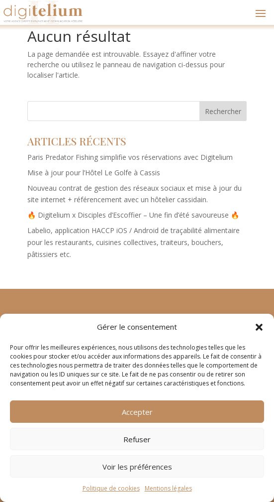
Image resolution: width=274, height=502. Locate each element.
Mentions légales (168, 488)
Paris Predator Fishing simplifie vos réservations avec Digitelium (130, 157)
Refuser (137, 439)
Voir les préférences (137, 467)
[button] (259, 327)
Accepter (137, 412)
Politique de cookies (111, 488)
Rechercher (223, 111)
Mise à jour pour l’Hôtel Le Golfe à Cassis (93, 172)
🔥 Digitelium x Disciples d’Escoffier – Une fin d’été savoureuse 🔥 (133, 215)
